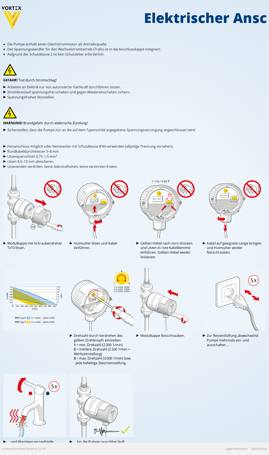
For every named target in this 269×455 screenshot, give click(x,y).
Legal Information (236, 449)
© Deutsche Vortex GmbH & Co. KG (24, 449)
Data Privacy (259, 449)
